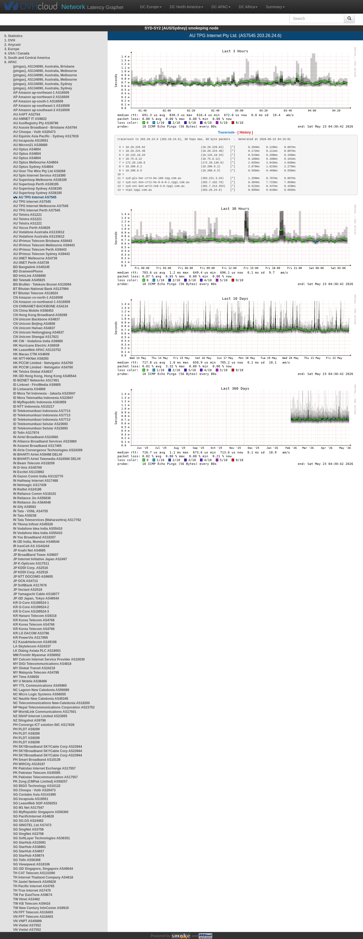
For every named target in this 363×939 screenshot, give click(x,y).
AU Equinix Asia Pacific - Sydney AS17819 (46, 136)
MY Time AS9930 (26, 677)
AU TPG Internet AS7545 (37, 197)
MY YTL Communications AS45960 (40, 685)
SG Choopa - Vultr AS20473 (34, 790)
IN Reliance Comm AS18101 (34, 494)
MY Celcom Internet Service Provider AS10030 (49, 659)
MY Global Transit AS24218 (34, 668)
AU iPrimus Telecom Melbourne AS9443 (44, 245)
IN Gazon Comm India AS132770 (38, 476)
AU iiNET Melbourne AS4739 (35, 258)
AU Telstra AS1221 (27, 215)
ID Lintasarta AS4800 (29, 389)
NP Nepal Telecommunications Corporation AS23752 (54, 707)
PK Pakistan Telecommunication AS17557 (45, 777)
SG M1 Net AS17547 (28, 808)
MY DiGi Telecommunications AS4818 (42, 664)
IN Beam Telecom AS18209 (34, 463)
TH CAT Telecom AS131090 (34, 873)
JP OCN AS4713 (25, 581)
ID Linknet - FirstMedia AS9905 (37, 385)
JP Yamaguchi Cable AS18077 (36, 594)
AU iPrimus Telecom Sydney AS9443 (41, 254)
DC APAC (221, 7)
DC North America (186, 7)
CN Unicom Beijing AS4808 (34, 324)
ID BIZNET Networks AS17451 (36, 380)
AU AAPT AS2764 (26, 114)
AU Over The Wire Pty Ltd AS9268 (39, 171)
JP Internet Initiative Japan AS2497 (40, 559)
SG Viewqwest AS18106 (31, 864)
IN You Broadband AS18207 (34, 537)
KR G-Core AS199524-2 (31, 607)
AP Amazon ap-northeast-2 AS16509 (41, 97)
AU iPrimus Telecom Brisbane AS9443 (42, 241)
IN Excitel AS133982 (28, 472)
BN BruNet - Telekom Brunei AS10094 (42, 284)
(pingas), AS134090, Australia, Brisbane (43, 66)
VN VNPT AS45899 (27, 921)
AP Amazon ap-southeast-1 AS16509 (41, 106)
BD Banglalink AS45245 (31, 267)
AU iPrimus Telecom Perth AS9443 (39, 250)
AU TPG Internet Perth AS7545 (36, 210)
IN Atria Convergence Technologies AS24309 (47, 450)
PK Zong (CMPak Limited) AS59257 (40, 781)
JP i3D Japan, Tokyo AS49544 (36, 598)
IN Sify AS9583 (24, 507)
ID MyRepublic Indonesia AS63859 (39, 402)
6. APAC (10, 62)
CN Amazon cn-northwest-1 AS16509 (41, 302)
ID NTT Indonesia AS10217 (33, 406)
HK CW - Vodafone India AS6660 (38, 341)
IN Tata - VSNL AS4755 (30, 511)
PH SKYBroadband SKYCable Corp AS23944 (47, 747)
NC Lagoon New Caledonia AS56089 (41, 690)
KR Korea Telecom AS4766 (34, 620)
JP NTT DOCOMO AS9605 (33, 576)
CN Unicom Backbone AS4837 (36, 319)
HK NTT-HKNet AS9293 (31, 359)
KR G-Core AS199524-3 (31, 611)
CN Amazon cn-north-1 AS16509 (38, 297)
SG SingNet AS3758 (28, 829)
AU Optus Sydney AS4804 (33, 167)
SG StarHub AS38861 (29, 847)
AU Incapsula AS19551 (30, 141)
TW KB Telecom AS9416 (31, 903)
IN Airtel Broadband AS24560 (35, 437)
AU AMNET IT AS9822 (30, 119)
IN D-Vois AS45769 (27, 467)
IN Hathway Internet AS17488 (35, 481)
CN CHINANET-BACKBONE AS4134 (40, 306)
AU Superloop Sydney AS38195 (37, 188)
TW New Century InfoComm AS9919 (41, 908)
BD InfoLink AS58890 (29, 276)
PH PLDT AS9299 (26, 729)
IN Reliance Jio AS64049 (32, 502)
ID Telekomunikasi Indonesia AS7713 (41, 411)
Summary (275, 7)
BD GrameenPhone (28, 271)
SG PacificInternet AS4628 (33, 816)
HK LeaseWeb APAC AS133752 (37, 350)
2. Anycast (12, 45)
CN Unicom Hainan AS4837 (34, 328)
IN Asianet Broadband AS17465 (37, 446)
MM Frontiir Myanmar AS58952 (36, 655)
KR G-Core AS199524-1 (31, 603)
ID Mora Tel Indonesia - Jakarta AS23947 (44, 393)
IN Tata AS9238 (24, 515)
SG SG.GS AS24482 (28, 821)
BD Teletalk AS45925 (29, 280)
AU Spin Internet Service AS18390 (39, 175)
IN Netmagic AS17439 (29, 485)
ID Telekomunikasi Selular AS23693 (40, 424)
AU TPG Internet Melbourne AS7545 (40, 206)
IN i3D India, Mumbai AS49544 (36, 542)
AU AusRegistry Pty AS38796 (35, 123)
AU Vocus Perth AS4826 (31, 228)
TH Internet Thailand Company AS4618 (43, 877)
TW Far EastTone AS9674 (32, 895)
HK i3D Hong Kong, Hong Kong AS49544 (44, 376)
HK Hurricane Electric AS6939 (36, 345)
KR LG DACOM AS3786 (31, 633)
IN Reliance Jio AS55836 (32, 498)
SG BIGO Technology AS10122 (36, 786)
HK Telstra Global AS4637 (33, 372)
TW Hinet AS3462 (26, 899)
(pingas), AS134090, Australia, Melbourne (45, 71)
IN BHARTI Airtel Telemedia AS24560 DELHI (47, 459)
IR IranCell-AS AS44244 (31, 546)
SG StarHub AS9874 (28, 856)
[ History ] (245, 132)
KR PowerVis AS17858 (30, 638)
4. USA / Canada (16, 53)
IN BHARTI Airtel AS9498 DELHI (37, 454)
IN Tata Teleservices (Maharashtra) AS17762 (47, 520)
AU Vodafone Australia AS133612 (38, 232)
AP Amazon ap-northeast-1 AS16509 (41, 93)
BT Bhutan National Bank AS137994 (41, 289)
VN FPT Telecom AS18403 (33, 912)
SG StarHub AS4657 (28, 851)
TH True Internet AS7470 (32, 890)
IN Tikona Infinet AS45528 (33, 524)
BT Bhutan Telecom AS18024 (35, 293)
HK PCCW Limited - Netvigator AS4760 (43, 363)
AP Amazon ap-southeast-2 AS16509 (41, 110)
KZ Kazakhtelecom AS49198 (35, 642)
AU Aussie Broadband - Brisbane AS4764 (45, 127)
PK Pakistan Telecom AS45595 (36, 773)
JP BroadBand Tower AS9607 (36, 555)
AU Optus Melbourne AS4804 (35, 162)
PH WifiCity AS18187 (29, 764)
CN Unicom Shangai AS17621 (36, 337)
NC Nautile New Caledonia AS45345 (40, 699)
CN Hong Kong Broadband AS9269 (40, 315)
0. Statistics (13, 36)
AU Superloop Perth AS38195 (36, 184)
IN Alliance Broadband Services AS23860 (45, 441)
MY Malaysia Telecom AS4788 (36, 672)
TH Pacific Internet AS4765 (34, 886)
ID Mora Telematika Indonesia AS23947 (43, 398)
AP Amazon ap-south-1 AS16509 (38, 101)
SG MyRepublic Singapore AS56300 (40, 812)
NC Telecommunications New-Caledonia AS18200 (51, 703)
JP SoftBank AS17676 (30, 585)
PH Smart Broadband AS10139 (36, 760)
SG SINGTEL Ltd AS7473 (32, 825)
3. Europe (11, 49)
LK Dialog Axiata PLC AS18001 (37, 651)
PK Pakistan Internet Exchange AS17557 (44, 768)
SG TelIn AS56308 (27, 860)
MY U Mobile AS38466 (30, 681)
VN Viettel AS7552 (27, 925)
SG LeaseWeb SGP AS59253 (35, 803)
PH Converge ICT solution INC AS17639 (43, 725)
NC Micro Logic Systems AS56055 (39, 694)
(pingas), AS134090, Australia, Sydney (42, 84)
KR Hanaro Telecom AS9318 (34, 616)
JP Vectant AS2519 (27, 590)
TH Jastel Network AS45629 (34, 882)
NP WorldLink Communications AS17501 (44, 712)
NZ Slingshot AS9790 (29, 720)
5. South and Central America (27, 58)
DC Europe (151, 7)
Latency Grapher (92, 6)
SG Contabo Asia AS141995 (34, 794)
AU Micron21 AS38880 (30, 145)
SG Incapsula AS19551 (30, 799)
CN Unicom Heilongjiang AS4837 (38, 332)
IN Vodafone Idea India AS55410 (37, 529)
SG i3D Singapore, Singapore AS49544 (43, 869)
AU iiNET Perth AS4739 (31, 263)
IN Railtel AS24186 (27, 489)
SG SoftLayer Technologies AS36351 (41, 838)
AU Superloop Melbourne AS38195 (40, 180)
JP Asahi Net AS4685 (29, 550)
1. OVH (9, 40)
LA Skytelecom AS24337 (32, 646)
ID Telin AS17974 (26, 433)
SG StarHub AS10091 (29, 842)
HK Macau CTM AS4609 (31, 354)
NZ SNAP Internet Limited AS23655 (40, 716)
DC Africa (248, 7)
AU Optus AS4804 (27, 149)
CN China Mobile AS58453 (33, 311)
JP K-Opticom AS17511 (31, 563)
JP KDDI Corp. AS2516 (30, 568)
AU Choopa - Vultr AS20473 (34, 132)
